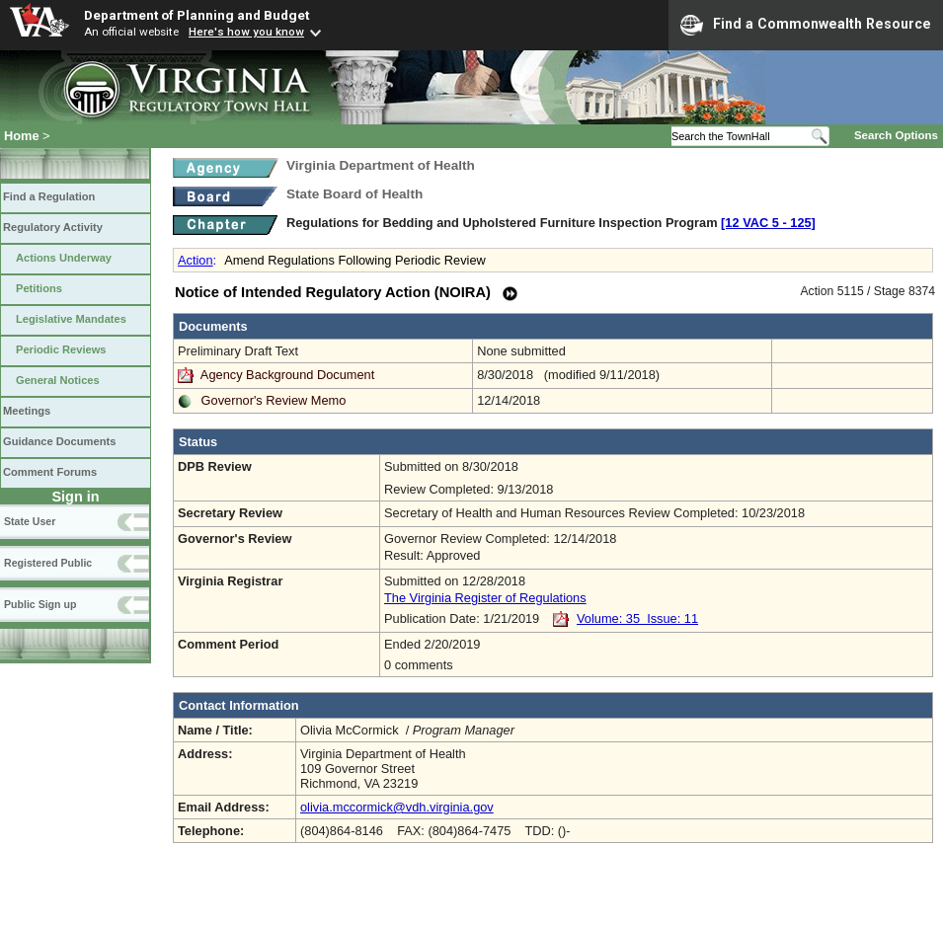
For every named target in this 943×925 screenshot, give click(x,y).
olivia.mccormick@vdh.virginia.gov (397, 807)
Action (195, 260)
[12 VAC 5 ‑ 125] (768, 222)
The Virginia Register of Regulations (485, 597)
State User (29, 521)
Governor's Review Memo (274, 400)
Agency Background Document (287, 374)
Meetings (26, 411)
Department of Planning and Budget (196, 15)
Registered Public (48, 563)
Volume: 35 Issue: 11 (637, 618)
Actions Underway (64, 258)
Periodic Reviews (61, 349)
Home (21, 135)
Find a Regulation (49, 196)
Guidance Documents (59, 441)
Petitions (39, 288)
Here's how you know (246, 32)
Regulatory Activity (53, 227)
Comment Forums (50, 472)
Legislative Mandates (71, 319)
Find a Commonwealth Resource (805, 25)
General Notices (58, 380)
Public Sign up (40, 604)
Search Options (896, 135)
